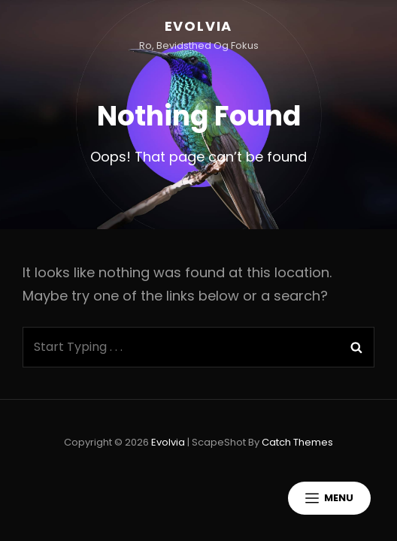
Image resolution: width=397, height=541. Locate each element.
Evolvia (199, 26)
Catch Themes (297, 442)
